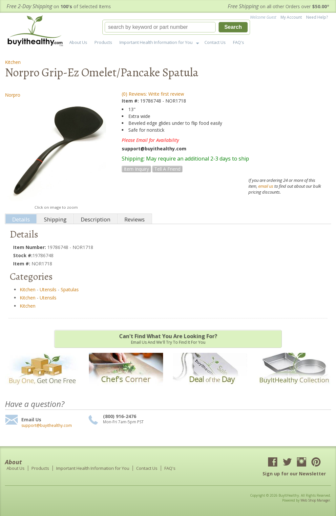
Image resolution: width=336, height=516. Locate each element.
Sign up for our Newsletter (294, 473)
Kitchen (13, 62)
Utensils (48, 289)
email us (265, 186)
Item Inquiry (136, 169)
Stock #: (22, 255)
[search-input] (160, 27)
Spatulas (70, 289)
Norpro (12, 95)
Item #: (131, 101)
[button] (176, 27)
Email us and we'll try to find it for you (168, 339)
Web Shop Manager (315, 500)
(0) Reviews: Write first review (153, 94)
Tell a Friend (167, 169)
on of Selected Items (59, 6)
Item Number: (30, 247)
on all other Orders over (278, 6)
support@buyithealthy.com (46, 425)
